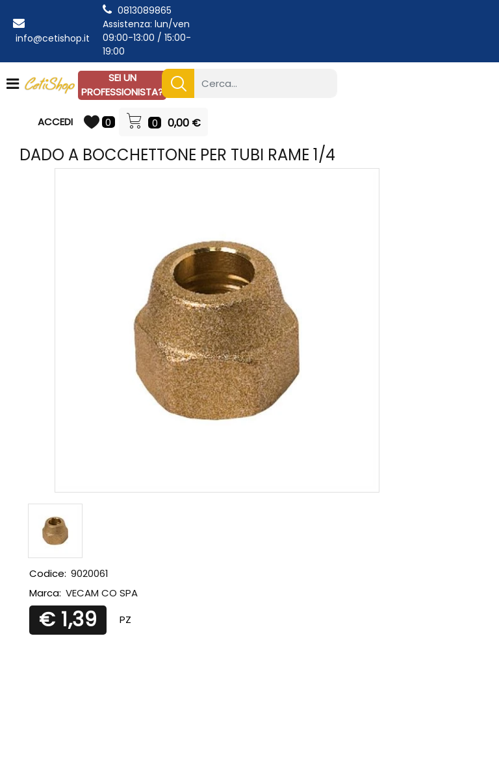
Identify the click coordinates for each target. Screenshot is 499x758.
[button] (178, 83)
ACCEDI (55, 121)
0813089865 (145, 10)
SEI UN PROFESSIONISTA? (122, 85)
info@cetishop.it (53, 38)
